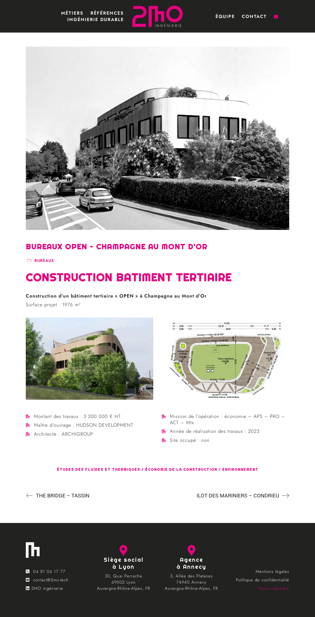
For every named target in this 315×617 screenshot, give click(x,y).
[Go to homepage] (157, 16)
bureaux (44, 260)
